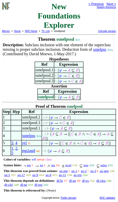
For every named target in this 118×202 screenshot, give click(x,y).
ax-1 (74, 171)
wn (29, 165)
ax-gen (104, 171)
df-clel (8, 184)
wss (86, 165)
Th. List (46, 31)
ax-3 (93, 171)
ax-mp (64, 171)
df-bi (59, 180)
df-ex (85, 180)
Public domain (68, 197)
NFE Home (31, 31)
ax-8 (48, 175)
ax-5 (7, 175)
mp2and (28, 150)
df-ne (23, 184)
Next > (111, 4)
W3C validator (107, 197)
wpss (103, 165)
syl (24, 143)
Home (17, 31)
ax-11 (62, 175)
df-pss (38, 184)
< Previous (96, 4)
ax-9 (35, 175)
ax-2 (83, 171)
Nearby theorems (106, 7)
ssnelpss (99, 49)
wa (53, 165)
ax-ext (78, 175)
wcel (68, 165)
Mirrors (6, 31)
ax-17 (21, 175)
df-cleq (101, 180)
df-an (72, 180)
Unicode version (107, 31)
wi (41, 165)
